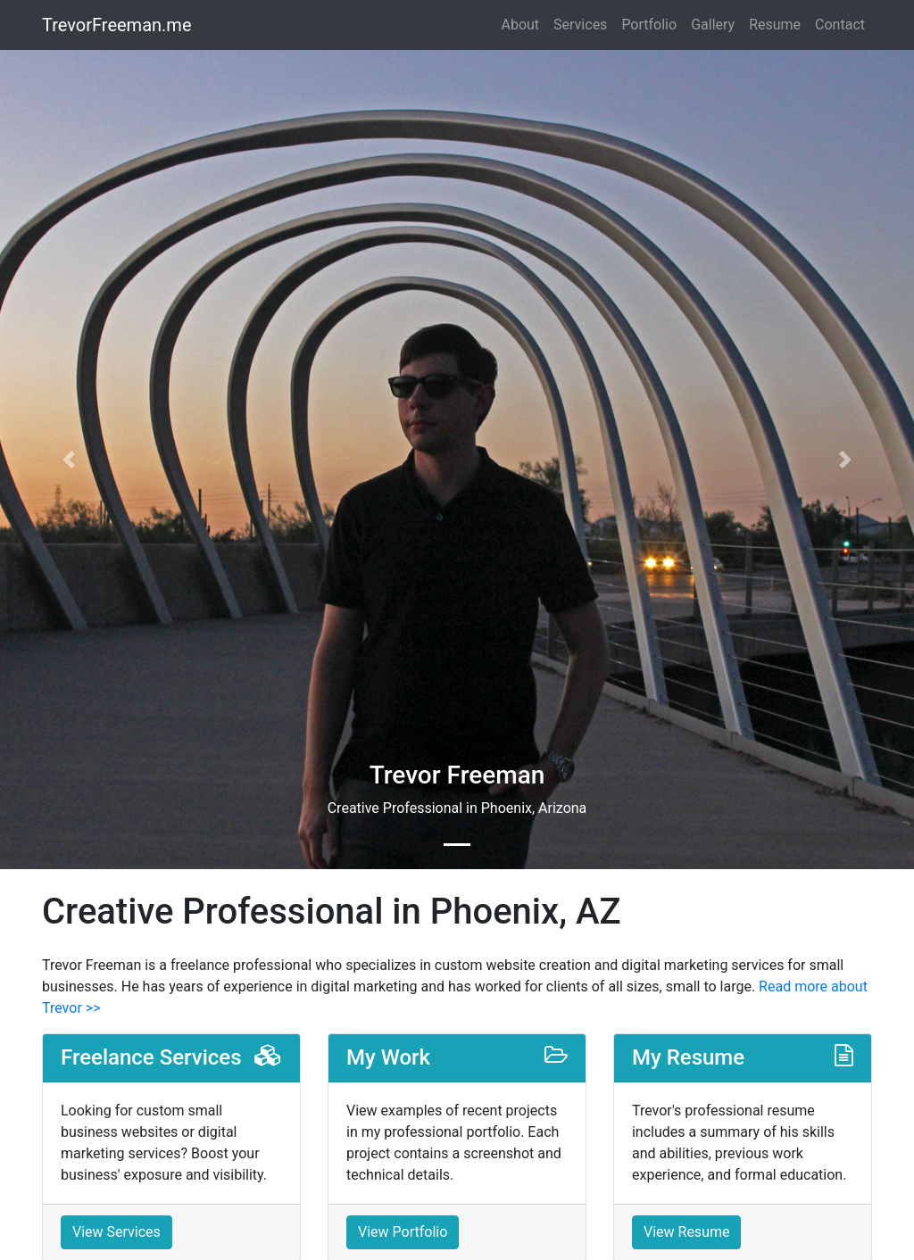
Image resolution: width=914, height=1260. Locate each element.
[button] (68, 459)
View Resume (687, 1231)
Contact (840, 24)
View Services (116, 1231)
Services (580, 24)
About (520, 24)
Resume (775, 24)
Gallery (713, 24)
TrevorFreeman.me (116, 25)
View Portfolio (402, 1231)
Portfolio (649, 24)
